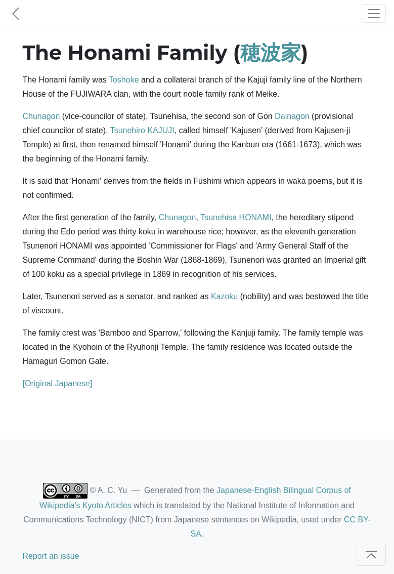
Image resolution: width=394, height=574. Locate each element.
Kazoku (224, 296)
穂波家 (270, 52)
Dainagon (292, 116)
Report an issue (51, 556)
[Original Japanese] (58, 383)
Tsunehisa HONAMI (236, 217)
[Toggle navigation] (374, 13)
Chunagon (41, 116)
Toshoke (124, 79)
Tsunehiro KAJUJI (142, 130)
